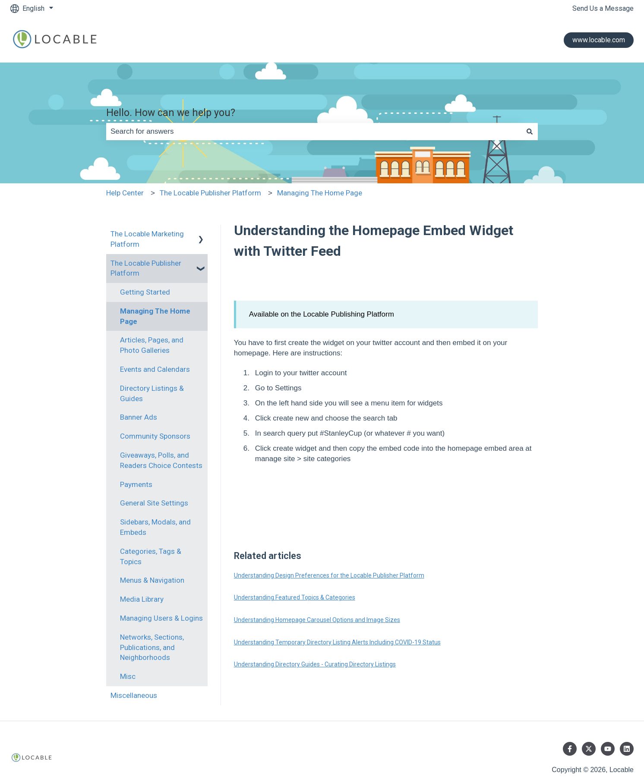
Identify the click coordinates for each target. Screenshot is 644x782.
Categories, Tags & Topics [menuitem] (150, 556)
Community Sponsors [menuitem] (155, 436)
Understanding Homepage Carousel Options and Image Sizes (317, 619)
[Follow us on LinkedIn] (627, 749)
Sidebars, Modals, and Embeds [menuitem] (155, 527)
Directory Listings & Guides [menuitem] (152, 393)
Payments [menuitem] (136, 484)
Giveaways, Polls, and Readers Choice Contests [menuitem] (161, 460)
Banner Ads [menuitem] (138, 417)
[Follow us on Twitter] (589, 749)
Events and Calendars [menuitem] (155, 369)
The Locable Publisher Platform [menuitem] (145, 268)
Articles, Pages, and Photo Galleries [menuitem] (151, 345)
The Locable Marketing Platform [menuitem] (147, 238)
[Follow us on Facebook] (570, 749)
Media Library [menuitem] (142, 599)
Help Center (125, 192)
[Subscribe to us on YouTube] (608, 749)
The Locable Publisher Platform (210, 192)
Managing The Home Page (319, 192)
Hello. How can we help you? (170, 113)
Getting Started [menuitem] (145, 292)
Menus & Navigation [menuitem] (152, 580)
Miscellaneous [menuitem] (133, 695)
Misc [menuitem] (128, 676)
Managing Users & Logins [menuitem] (161, 618)
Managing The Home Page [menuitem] (155, 316)
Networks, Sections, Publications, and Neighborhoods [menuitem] (152, 647)
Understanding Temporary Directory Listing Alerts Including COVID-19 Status (337, 642)
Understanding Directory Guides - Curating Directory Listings (315, 664)
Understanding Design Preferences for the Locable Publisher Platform (329, 575)
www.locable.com (598, 40)
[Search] (529, 131)
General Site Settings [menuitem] (154, 503)
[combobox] (313, 131)
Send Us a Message (603, 8)
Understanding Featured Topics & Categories (294, 597)
